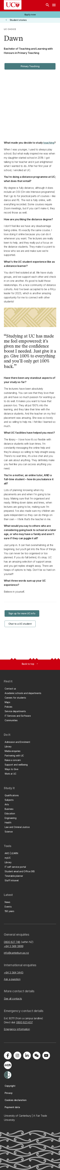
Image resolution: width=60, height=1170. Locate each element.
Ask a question (12, 979)
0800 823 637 (24, 1022)
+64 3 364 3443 (13, 972)
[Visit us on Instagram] (17, 1055)
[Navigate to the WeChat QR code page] (36, 1055)
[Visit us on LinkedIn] (27, 1055)
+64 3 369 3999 (13, 946)
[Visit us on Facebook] (8, 1055)
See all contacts (13, 998)
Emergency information (17, 1029)
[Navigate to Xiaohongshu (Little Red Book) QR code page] (8, 1065)
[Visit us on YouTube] (46, 1055)
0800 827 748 (12, 942)
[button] (30, 14)
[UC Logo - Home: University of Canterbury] (12, 5)
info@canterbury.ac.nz (16, 952)
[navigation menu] (54, 5)
